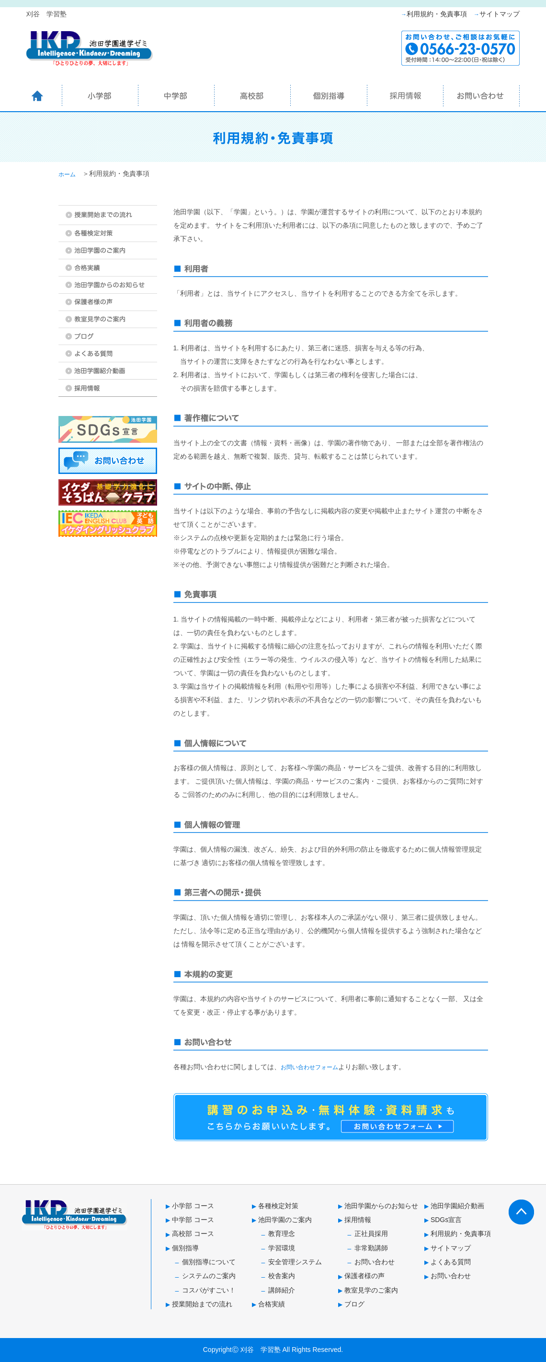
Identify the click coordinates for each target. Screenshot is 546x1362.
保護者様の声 (364, 1276)
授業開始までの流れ (202, 1304)
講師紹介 (281, 1290)
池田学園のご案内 (285, 1219)
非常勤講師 (371, 1248)
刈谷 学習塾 (260, 1349)
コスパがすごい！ (209, 1290)
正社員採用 (371, 1233)
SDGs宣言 (446, 1219)
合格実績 (271, 1304)
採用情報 (357, 1219)
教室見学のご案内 (371, 1290)
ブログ (354, 1304)
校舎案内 (281, 1276)
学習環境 (281, 1248)
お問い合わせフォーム (309, 1067)
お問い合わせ (374, 1262)
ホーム (67, 174)
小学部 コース (193, 1206)
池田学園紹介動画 (457, 1206)
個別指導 (185, 1248)
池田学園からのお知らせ (381, 1206)
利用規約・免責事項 (437, 14)
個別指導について (209, 1262)
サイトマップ (499, 14)
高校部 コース (193, 1233)
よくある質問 (451, 1262)
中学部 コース (193, 1219)
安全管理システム (295, 1262)
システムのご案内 (209, 1276)
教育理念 (281, 1233)
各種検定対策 (278, 1206)
